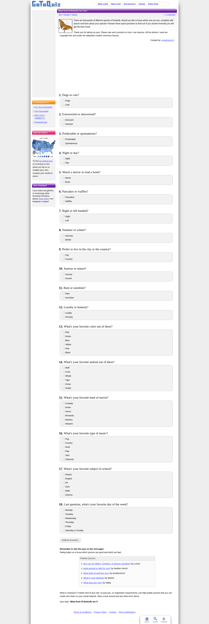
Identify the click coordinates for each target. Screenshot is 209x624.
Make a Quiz (103, 4)
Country (67, 259)
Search (155, 620)
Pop (66, 439)
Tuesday (68, 514)
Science (68, 495)
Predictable (69, 139)
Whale (67, 376)
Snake (67, 388)
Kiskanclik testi (41, 122)
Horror (67, 411)
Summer (68, 236)
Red (66, 332)
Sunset (67, 278)
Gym (66, 486)
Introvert (68, 124)
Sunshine (68, 297)
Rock (66, 447)
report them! (44, 199)
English (67, 478)
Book (66, 182)
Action (67, 407)
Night (66, 158)
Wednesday (69, 518)
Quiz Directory (130, 4)
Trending (164, 620)
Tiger (66, 380)
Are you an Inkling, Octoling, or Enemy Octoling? (107, 563)
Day (66, 162)
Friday (67, 526)
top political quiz (46, 161)
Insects (74, 15)
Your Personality (41, 111)
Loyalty (67, 313)
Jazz (66, 455)
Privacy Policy (100, 612)
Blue (66, 340)
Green (67, 336)
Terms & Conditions (82, 612)
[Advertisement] (117, 66)
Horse (67, 384)
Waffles (67, 201)
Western (68, 424)
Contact (112, 612)
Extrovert (68, 120)
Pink (66, 348)
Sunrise (67, 274)
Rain (66, 293)
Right (66, 216)
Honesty (68, 317)
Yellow (67, 344)
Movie (67, 178)
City (66, 255)
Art (65, 482)
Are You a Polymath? (43, 107)
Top (60, 15)
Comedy (68, 403)
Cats (66, 105)
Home (147, 620)
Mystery (67, 419)
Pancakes (68, 197)
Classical (68, 459)
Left (66, 220)
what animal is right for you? (97, 568)
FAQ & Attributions (127, 612)
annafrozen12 (168, 40)
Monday (68, 510)
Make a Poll (116, 4)
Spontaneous (70, 143)
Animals (66, 15)
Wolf (66, 368)
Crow (66, 372)
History (67, 474)
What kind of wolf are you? (96, 573)
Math (66, 491)
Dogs (66, 100)
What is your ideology (93, 578)
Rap (66, 451)
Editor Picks (153, 4)
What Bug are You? (92, 582)
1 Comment (170, 15)
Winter (67, 240)
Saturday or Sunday (73, 530)
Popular (142, 4)
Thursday (68, 522)
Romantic (68, 415)
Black (66, 352)
